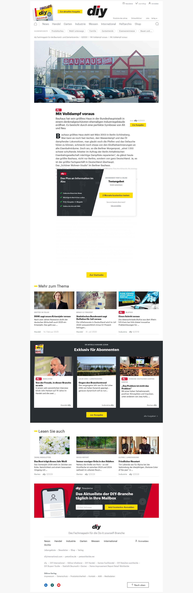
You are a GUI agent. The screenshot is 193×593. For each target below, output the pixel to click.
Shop (73, 550)
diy (45, 563)
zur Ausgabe (96, 415)
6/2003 (84, 37)
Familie (93, 31)
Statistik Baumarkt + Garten (75, 566)
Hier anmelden (116, 205)
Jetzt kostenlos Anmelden (121, 507)
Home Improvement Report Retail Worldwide (109, 566)
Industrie (71, 541)
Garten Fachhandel (106, 563)
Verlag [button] (153, 18)
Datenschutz (62, 576)
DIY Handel (90, 563)
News (47, 541)
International (110, 541)
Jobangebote (50, 550)
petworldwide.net (86, 556)
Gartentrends (107, 31)
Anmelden (153, 4)
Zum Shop (140, 4)
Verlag (80, 550)
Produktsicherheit (78, 576)
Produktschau (58, 31)
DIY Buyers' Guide (52, 566)
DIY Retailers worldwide (127, 563)
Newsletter (127, 4)
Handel (58, 541)
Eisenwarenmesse (127, 31)
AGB (100, 576)
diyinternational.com (53, 556)
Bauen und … (146, 31)
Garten (83, 541)
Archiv (47, 544)
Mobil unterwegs (76, 31)
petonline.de (70, 556)
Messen (95, 541)
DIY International (57, 563)
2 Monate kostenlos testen (116, 195)
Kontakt (92, 576)
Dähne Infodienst (74, 563)
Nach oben (138, 585)
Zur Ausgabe (138, 125)
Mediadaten (109, 576)
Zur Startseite (96, 275)
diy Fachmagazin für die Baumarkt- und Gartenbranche (56, 37)
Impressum (49, 576)
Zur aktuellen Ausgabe (70, 11)
